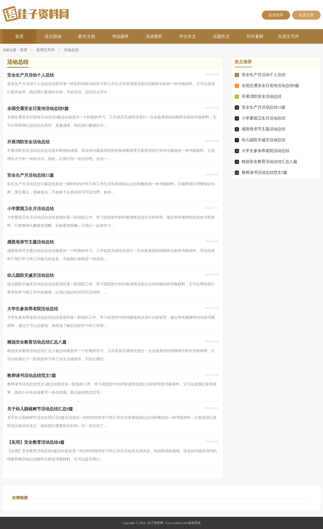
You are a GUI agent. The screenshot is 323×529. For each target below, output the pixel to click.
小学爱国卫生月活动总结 (263, 118)
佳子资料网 (155, 523)
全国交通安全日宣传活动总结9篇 (270, 85)
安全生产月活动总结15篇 (263, 107)
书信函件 (120, 36)
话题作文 (221, 36)
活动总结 (71, 50)
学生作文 (187, 36)
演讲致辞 (153, 36)
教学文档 (86, 36)
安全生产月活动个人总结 (263, 75)
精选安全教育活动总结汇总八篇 (269, 161)
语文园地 (53, 36)
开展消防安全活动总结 (261, 96)
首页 (19, 36)
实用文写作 (288, 36)
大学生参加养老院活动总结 (265, 151)
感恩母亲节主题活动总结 (263, 129)
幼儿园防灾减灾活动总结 (263, 140)
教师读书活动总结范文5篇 (264, 172)
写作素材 (254, 36)
